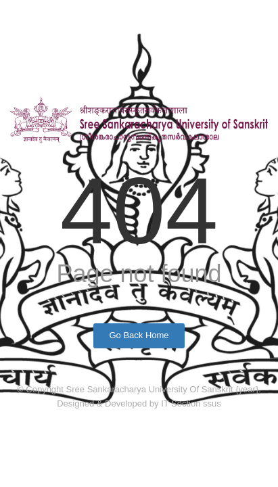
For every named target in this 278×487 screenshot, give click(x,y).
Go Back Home (138, 335)
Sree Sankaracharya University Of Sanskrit (151, 389)
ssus (212, 403)
